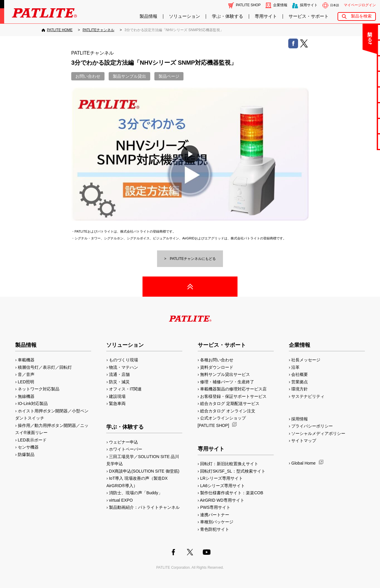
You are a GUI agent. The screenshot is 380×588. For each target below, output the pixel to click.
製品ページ (169, 76)
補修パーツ (357, 125)
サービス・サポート (309, 16)
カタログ (356, 78)
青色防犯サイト (214, 529)
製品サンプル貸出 (129, 76)
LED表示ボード (32, 440)
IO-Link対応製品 (33, 403)
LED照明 (26, 381)
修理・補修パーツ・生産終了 (227, 381)
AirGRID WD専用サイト (222, 500)
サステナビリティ (307, 396)
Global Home (303, 463)
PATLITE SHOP (248, 5)
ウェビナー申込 (123, 442)
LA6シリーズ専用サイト (222, 485)
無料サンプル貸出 (356, 63)
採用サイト (309, 5)
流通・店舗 (119, 374)
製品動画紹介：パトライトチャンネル (144, 507)
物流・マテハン (123, 367)
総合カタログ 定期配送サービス (229, 403)
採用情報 (299, 419)
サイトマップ (303, 440)
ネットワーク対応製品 (38, 389)
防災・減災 (119, 381)
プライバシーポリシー (312, 426)
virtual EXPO (121, 500)
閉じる (326, 33)
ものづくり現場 (123, 359)
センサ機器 (28, 447)
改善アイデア (356, 141)
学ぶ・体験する (227, 16)
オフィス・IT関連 (125, 389)
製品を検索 (361, 16)
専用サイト (266, 16)
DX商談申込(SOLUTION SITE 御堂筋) (144, 471)
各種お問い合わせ (216, 359)
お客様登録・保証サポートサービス (233, 396)
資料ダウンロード (216, 367)
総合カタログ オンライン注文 (227, 411)
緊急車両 (117, 403)
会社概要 (299, 374)
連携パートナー (214, 514)
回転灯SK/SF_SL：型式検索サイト (232, 471)
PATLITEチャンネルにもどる (193, 259)
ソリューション (184, 16)
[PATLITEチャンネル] (98, 30)
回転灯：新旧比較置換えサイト (229, 463)
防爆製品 (26, 454)
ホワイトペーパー (125, 449)
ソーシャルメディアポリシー (318, 433)
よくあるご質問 (356, 47)
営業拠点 (299, 381)
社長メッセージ (305, 359)
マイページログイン (360, 5)
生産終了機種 (356, 110)
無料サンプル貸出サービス (225, 374)
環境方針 (299, 389)
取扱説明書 (357, 94)
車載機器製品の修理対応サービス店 (233, 389)
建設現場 (117, 396)
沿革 (295, 367)
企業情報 (280, 5)
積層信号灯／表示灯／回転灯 (45, 367)
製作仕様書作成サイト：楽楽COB (231, 492)
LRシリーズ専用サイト (221, 478)
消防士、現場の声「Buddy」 (135, 492)
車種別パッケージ (216, 521)
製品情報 (148, 16)
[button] (190, 154)
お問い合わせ (356, 31)
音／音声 (26, 374)
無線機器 (26, 396)
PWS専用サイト (215, 507)
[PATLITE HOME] (57, 30)
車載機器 (26, 359)
